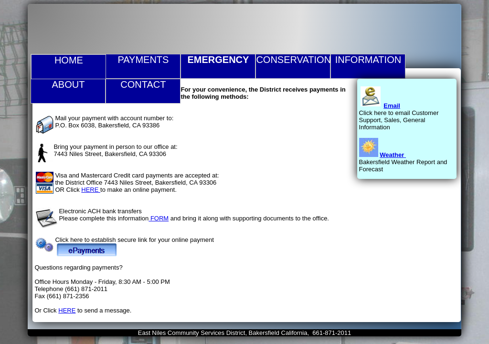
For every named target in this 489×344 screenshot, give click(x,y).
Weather (392, 154)
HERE (90, 189)
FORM (159, 218)
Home (68, 60)
